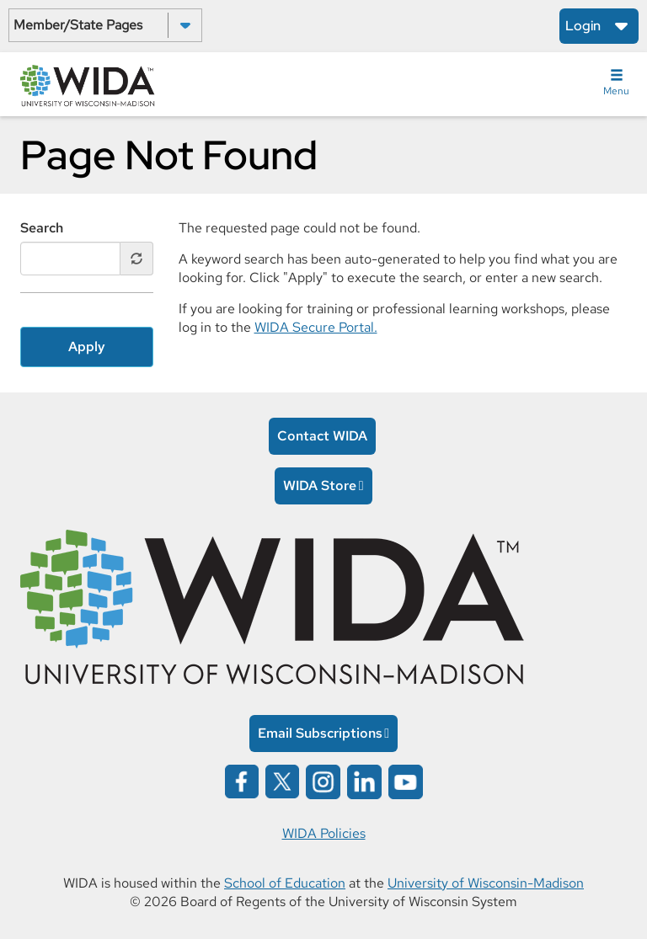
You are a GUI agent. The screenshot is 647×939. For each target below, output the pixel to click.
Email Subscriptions (320, 733)
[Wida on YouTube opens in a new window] (405, 780)
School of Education (284, 883)
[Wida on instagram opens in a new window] (323, 780)
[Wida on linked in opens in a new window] (364, 780)
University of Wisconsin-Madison (486, 883)
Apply (86, 346)
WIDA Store (319, 485)
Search (41, 228)
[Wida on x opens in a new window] (282, 780)
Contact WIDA (322, 436)
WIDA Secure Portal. (315, 327)
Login (583, 26)
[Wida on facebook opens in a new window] (242, 780)
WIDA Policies (324, 833)
